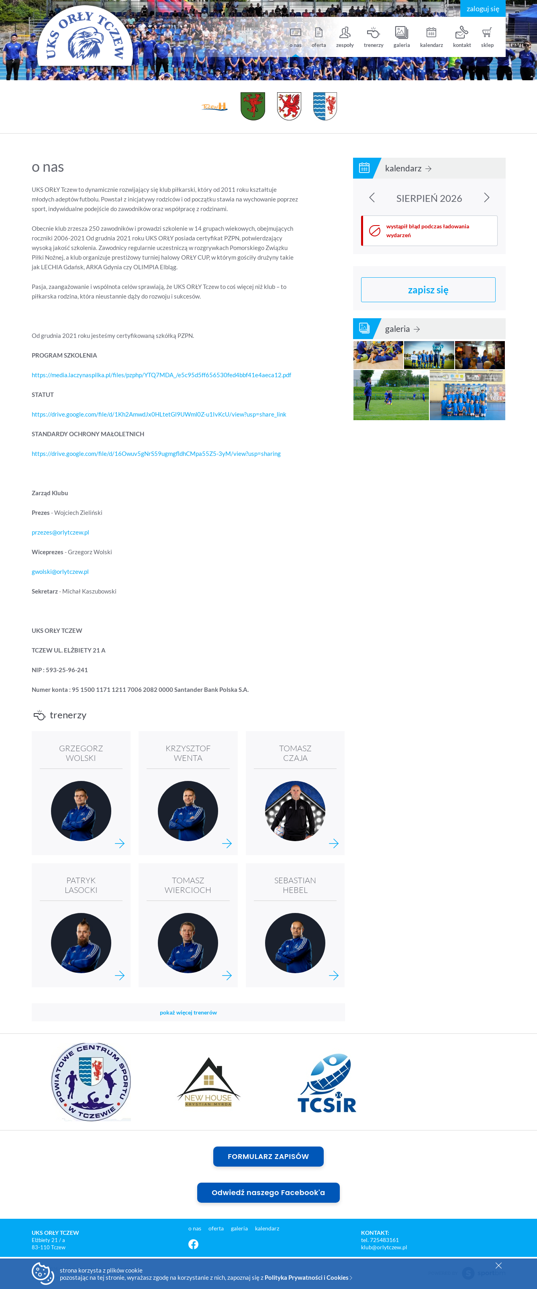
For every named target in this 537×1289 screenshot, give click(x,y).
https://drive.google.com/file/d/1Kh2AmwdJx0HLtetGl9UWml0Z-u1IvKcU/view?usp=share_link (159, 414)
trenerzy (374, 37)
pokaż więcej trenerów (188, 1012)
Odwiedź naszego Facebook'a (268, 1192)
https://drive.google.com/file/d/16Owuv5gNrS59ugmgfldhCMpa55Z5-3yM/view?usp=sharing (156, 453)
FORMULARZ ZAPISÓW (268, 1156)
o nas (296, 37)
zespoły (345, 37)
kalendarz (431, 37)
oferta (319, 37)
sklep (487, 37)
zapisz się (428, 289)
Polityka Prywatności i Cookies (308, 1277)
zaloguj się (483, 8)
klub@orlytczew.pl (384, 1247)
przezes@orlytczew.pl (60, 532)
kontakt (462, 37)
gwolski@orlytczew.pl (60, 571)
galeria (402, 37)
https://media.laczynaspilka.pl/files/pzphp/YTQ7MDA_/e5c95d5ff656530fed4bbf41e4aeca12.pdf (161, 374)
